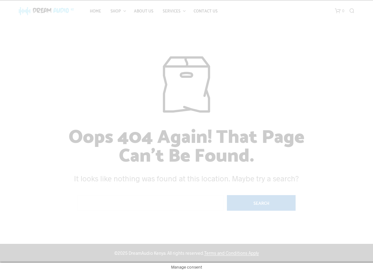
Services (171, 11)
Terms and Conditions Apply (231, 253)
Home (95, 11)
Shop (115, 11)
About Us (143, 11)
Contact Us (206, 11)
